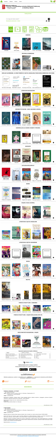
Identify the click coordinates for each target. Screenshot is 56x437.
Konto (20, 1)
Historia (11, 1)
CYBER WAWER (7, 407)
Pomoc (16, 1)
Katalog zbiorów (28, 13)
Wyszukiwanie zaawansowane (11, 20)
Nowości (6, 1)
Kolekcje (18, 20)
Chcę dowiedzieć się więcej (22, 435)
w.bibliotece (30, 377)
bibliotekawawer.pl (13, 422)
